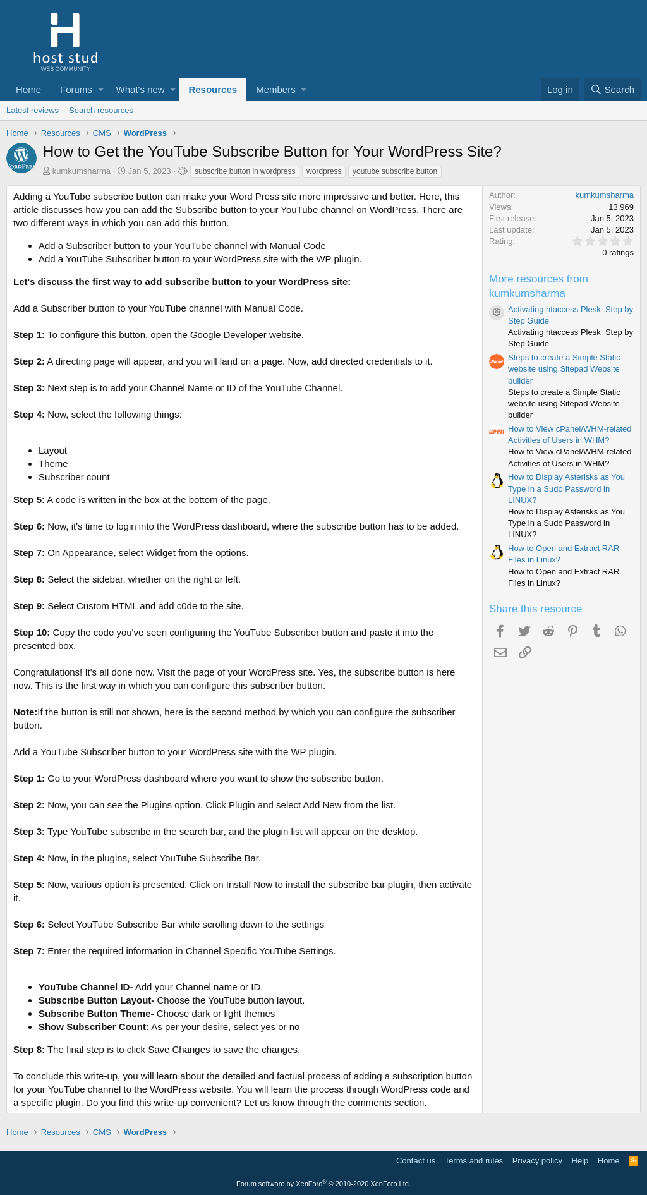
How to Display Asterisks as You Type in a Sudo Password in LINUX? (566, 488)
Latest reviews (32, 110)
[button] (101, 89)
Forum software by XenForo (323, 1183)
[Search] (612, 89)
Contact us (415, 1160)
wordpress (323, 171)
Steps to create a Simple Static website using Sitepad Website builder (564, 369)
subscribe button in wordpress (245, 171)
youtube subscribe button (395, 171)
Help (580, 1160)
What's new (140, 89)
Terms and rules (474, 1160)
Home (28, 89)
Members (276, 89)
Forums (76, 89)
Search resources (101, 110)
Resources (212, 89)
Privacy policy (537, 1160)
